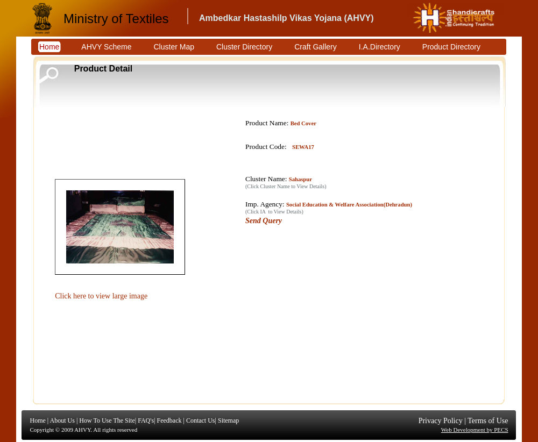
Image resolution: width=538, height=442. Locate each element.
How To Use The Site (106, 420)
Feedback (169, 420)
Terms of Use (488, 421)
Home (38, 420)
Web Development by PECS (474, 429)
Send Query (263, 221)
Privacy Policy (441, 421)
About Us (62, 420)
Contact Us (200, 420)
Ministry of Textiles (116, 18)
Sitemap (228, 420)
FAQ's (146, 420)
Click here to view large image (101, 296)
